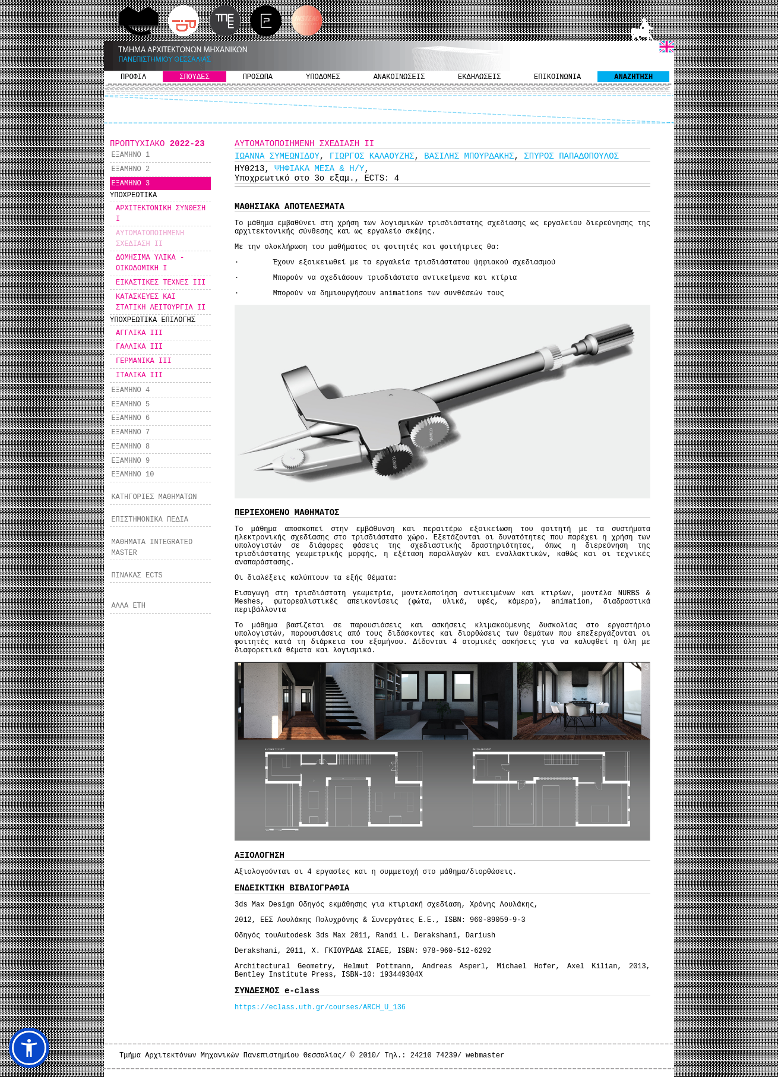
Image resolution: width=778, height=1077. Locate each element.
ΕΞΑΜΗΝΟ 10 (132, 474)
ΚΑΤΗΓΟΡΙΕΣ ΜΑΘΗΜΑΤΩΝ (154, 497)
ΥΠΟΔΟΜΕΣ (323, 77)
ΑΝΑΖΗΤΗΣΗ (633, 77)
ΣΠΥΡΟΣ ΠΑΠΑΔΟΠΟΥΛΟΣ (571, 156)
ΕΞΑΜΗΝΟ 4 (130, 390)
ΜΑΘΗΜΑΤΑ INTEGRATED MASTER (151, 547)
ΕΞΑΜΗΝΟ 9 (130, 461)
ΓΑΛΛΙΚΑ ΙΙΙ (139, 347)
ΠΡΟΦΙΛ (133, 77)
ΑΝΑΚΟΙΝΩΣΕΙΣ (399, 77)
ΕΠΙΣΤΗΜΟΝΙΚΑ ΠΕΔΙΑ (149, 520)
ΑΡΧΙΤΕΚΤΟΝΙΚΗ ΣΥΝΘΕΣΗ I (160, 213)
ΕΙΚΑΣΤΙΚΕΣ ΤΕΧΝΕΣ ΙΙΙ (160, 283)
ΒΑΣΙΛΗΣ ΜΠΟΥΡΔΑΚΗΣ (469, 156)
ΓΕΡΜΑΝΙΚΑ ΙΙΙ (144, 361)
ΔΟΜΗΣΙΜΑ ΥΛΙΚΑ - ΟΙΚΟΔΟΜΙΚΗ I (150, 263)
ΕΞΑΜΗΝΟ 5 (130, 404)
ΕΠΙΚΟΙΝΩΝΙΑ (557, 77)
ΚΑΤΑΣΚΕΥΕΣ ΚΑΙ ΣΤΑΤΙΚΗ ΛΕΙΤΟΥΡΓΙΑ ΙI (160, 302)
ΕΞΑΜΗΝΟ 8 (130, 447)
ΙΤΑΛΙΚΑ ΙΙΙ (139, 375)
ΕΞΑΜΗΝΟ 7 (130, 432)
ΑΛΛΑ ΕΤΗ (128, 606)
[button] (29, 1048)
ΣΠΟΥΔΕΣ (194, 77)
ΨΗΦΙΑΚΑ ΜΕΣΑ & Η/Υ (319, 168)
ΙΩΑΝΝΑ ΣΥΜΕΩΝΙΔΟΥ (277, 156)
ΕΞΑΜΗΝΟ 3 (130, 183)
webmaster (485, 1055)
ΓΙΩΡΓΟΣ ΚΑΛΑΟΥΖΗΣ (372, 156)
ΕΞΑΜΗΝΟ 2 (130, 169)
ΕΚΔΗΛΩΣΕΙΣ (479, 77)
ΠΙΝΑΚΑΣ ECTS (136, 575)
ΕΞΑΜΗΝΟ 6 (130, 418)
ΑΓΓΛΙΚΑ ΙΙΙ (139, 333)
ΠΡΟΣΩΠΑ (258, 77)
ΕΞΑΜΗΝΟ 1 (130, 155)
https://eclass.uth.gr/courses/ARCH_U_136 (320, 1007)
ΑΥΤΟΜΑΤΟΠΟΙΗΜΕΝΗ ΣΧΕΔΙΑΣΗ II (150, 238)
